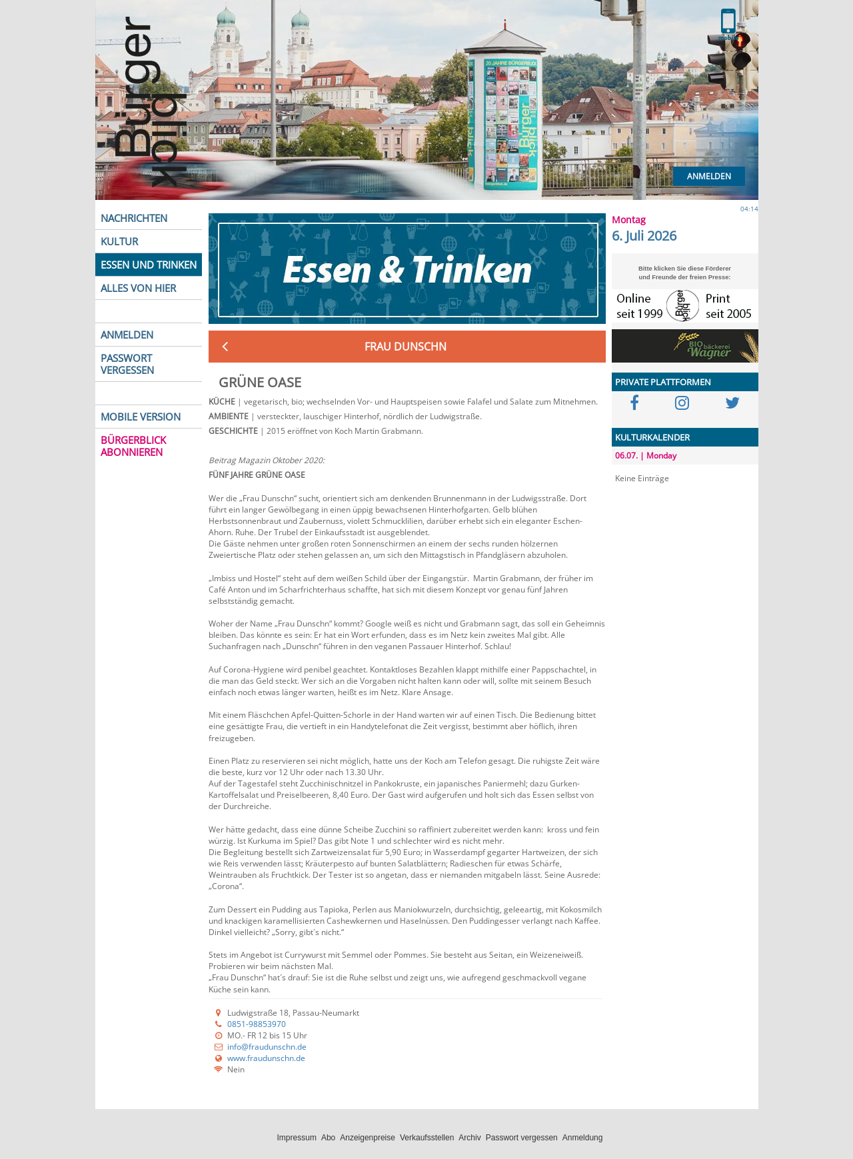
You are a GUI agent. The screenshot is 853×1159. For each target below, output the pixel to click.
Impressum (297, 1137)
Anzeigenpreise (367, 1137)
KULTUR (119, 241)
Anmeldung (582, 1137)
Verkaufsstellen (427, 1137)
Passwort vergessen (522, 1137)
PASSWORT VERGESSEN (127, 364)
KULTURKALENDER (652, 437)
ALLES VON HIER (138, 288)
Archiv (469, 1137)
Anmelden (709, 176)
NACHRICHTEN (134, 218)
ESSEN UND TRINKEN (149, 264)
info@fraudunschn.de (267, 1046)
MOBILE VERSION (141, 416)
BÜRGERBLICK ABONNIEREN (133, 446)
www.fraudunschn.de (266, 1058)
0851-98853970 (256, 1024)
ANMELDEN (127, 334)
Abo (328, 1137)
